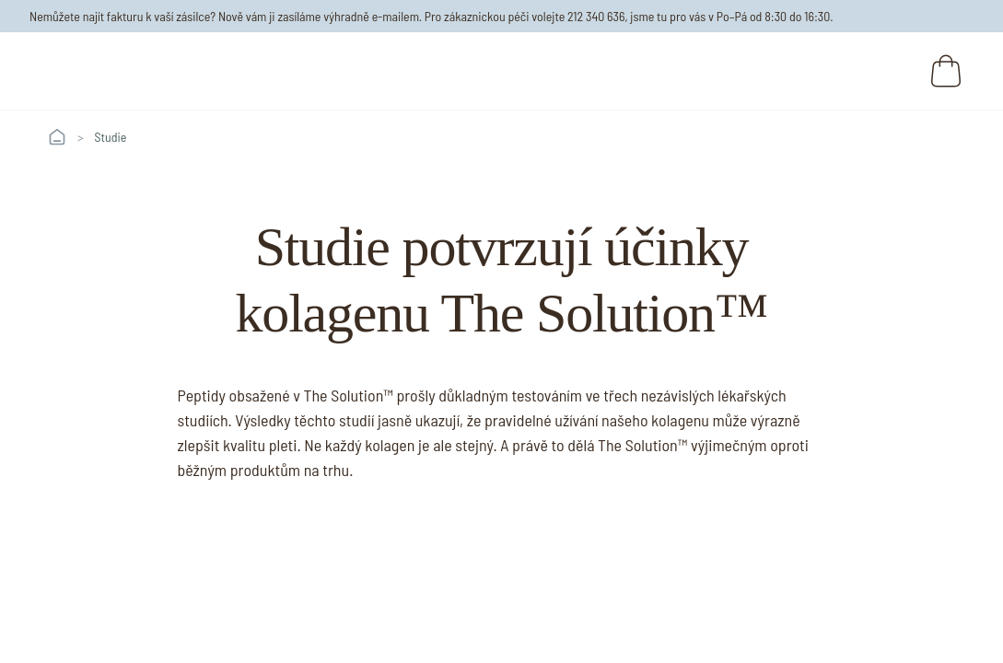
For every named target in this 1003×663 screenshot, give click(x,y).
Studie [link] (111, 137)
